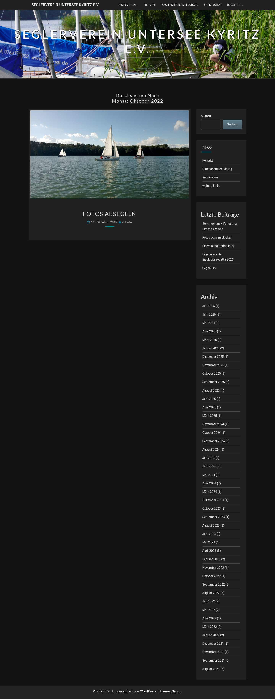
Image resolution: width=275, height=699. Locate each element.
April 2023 (209, 551)
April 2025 (209, 407)
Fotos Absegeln (109, 213)
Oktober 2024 (211, 432)
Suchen (206, 116)
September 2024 (213, 441)
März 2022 (209, 627)
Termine (150, 4)
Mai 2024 (208, 475)
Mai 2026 (208, 323)
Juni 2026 (209, 314)
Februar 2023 (211, 559)
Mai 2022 (208, 610)
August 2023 (211, 525)
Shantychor (212, 4)
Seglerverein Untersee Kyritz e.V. (65, 4)
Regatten (233, 4)
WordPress (148, 691)
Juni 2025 (209, 399)
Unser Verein (127, 4)
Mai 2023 (208, 542)
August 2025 (211, 390)
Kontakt (207, 160)
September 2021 (213, 660)
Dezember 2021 (213, 643)
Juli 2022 (208, 601)
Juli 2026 (208, 306)
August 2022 (211, 593)
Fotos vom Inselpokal (216, 237)
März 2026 (209, 340)
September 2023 (213, 517)
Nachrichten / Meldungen (180, 4)
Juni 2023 (209, 534)
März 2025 (209, 415)
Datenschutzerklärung (217, 169)
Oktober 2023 (211, 508)
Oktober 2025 (211, 373)
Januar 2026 (210, 348)
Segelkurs (209, 268)
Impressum (210, 177)
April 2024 (209, 483)
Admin (127, 222)
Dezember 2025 (213, 356)
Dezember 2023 (213, 500)
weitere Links (211, 186)
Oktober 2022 (211, 576)
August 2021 (211, 669)
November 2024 (213, 424)
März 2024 (209, 492)
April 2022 (209, 618)
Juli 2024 (208, 458)
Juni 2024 (209, 466)
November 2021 (213, 652)
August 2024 (211, 449)
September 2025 (213, 382)
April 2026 (209, 331)
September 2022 (213, 584)
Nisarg (177, 691)
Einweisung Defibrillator (218, 246)
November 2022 (213, 568)
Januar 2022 (210, 635)
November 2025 (213, 365)
